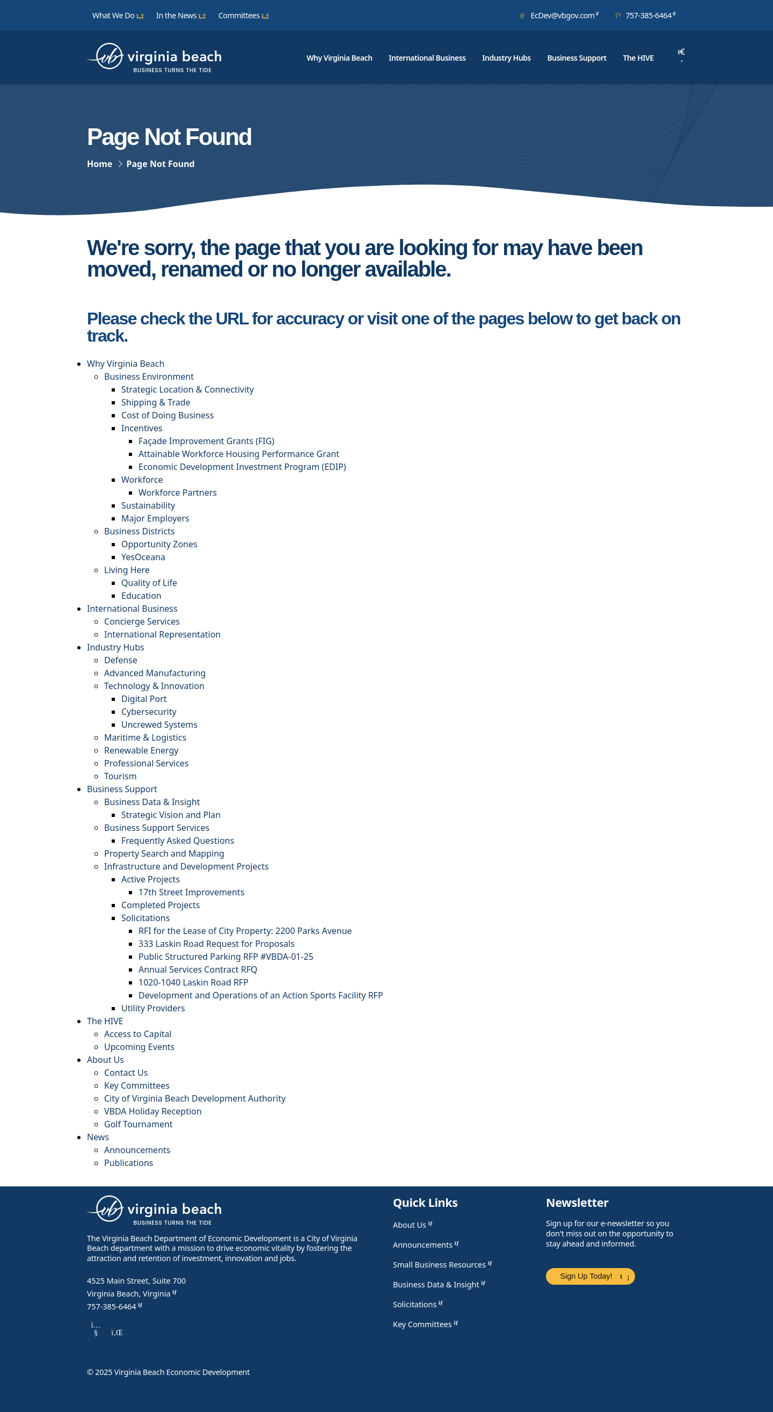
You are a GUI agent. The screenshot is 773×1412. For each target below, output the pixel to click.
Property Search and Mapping (164, 853)
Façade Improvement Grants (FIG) (206, 441)
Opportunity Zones (159, 544)
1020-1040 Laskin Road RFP (193, 982)
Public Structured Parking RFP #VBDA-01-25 (225, 956)
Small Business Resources (444, 1264)
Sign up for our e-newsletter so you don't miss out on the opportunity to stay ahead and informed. (609, 1233)
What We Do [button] (118, 15)
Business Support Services (156, 828)
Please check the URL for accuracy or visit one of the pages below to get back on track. (384, 326)
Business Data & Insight (152, 802)
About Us (105, 1060)
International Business (427, 58)
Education (141, 596)
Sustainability (148, 505)
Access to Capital (138, 1034)
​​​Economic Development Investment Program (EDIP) (242, 467)
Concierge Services (142, 621)
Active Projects (150, 879)
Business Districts (139, 531)
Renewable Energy (141, 750)
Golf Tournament (138, 1124)
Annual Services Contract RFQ (197, 969)
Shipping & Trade (156, 402)
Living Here (127, 570)
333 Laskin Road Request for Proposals (216, 944)
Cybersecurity (149, 712)
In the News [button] (181, 15)
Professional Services (146, 763)
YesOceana (143, 557)
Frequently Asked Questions (177, 840)
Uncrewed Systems (159, 724)
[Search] (681, 57)
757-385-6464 (647, 14)
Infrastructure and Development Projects (186, 866)
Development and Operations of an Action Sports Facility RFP (260, 995)
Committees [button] (243, 15)
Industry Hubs (506, 58)
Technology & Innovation (154, 686)
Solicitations (145, 918)
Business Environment (149, 376)
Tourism (120, 776)
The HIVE (638, 58)
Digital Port (144, 699)
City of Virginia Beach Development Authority (195, 1098)
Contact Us (126, 1072)
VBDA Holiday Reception (153, 1111)
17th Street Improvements (191, 892)
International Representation (162, 634)
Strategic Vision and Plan (171, 815)
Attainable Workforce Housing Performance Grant (238, 454)
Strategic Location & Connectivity (187, 389)
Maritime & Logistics (145, 737)
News (98, 1137)
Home (99, 164)
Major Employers (155, 518)
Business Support (577, 58)
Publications (128, 1163)
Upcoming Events (139, 1047)
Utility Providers (153, 1008)
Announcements (137, 1150)
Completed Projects (160, 905)
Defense (120, 660)
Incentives (142, 428)
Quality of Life (149, 583)
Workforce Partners (177, 492)
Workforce (142, 480)
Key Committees (137, 1085)
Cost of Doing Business (167, 415)
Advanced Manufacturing (155, 673)
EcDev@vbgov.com (561, 14)
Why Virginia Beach (339, 58)
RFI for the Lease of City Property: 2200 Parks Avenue (245, 931)
